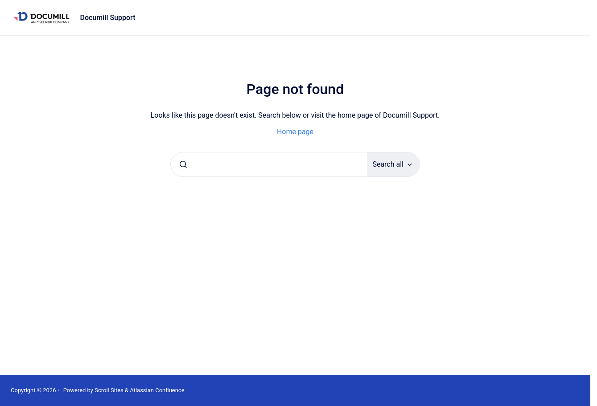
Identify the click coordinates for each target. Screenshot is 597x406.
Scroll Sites (109, 390)
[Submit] (183, 164)
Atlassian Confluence (157, 390)
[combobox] (269, 164)
